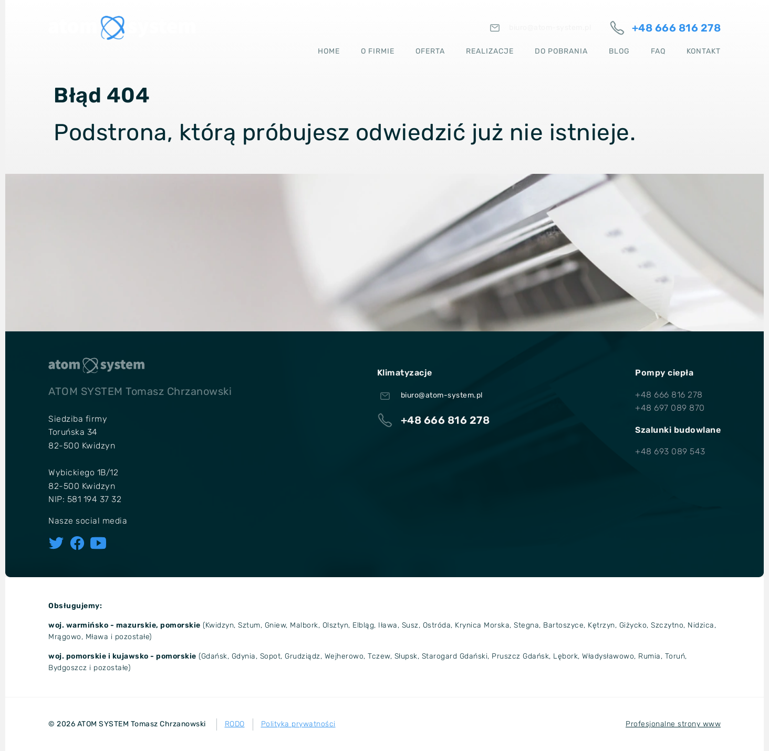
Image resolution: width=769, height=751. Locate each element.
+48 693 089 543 (670, 451)
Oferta (430, 49)
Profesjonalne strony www (673, 723)
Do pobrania (561, 49)
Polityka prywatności (298, 723)
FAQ (658, 49)
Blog (619, 49)
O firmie (377, 49)
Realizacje (490, 49)
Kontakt (704, 49)
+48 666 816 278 (669, 395)
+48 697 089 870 (670, 408)
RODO (235, 723)
